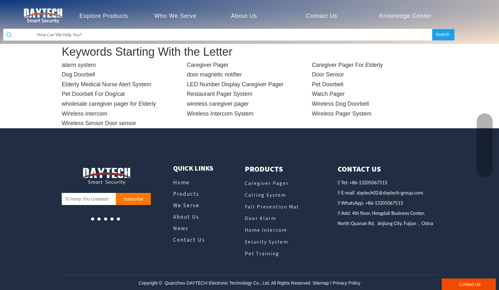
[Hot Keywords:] (443, 34)
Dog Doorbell (78, 74)
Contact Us (189, 239)
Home (181, 182)
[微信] (112, 219)
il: (354, 192)
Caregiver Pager (207, 65)
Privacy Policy (346, 283)
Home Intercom (266, 230)
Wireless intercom (84, 113)
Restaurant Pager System (219, 94)
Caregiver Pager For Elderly (347, 65)
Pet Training (262, 253)
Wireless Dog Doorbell (340, 104)
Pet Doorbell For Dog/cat (93, 94)
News (180, 228)
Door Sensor (328, 74)
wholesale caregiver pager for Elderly (109, 104)
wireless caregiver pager (218, 104)
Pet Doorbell (327, 84)
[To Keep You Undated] (87, 199)
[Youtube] (92, 219)
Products (186, 193)
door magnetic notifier (214, 74)
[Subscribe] (133, 199)
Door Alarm (260, 218)
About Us (186, 216)
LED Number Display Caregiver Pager (235, 84)
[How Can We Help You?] (223, 34)
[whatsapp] (105, 219)
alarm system (79, 65)
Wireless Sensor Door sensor (99, 123)
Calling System (265, 195)
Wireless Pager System (341, 113)
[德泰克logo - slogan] (43, 15)
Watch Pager (328, 94)
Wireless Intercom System (220, 113)
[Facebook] (99, 219)
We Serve (186, 205)
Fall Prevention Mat (272, 206)
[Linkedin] (118, 219)
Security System (266, 241)
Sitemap (321, 283)
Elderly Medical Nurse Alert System (106, 84)
